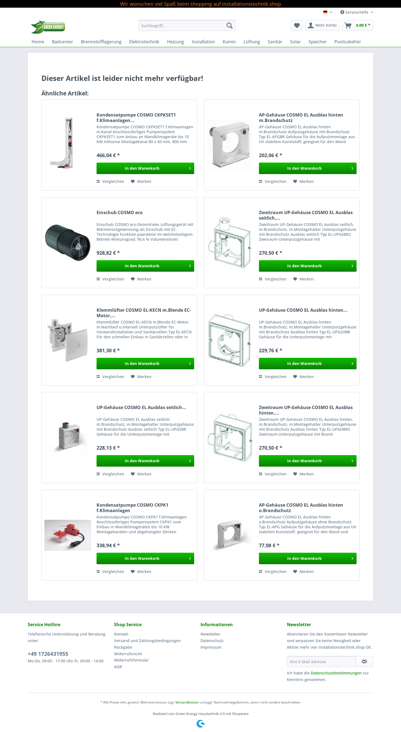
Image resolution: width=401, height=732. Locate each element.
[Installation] (203, 41)
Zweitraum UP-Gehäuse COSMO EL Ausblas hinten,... (306, 410)
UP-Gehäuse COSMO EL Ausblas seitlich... (141, 407)
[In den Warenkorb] (145, 168)
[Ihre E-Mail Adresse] (321, 661)
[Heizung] (175, 41)
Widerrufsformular (131, 660)
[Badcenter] (62, 41)
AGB (118, 666)
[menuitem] (187, 28)
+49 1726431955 (48, 653)
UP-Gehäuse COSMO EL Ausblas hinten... (303, 310)
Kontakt (121, 634)
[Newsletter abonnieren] (364, 661)
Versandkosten (187, 702)
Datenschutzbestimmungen (336, 673)
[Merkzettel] (297, 25)
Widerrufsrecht (128, 653)
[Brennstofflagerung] (101, 41)
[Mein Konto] (322, 25)
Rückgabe (123, 647)
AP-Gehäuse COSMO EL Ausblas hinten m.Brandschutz (301, 117)
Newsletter (210, 634)
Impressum (210, 647)
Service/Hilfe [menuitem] (354, 12)
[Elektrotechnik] (144, 41)
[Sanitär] (275, 41)
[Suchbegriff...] (187, 25)
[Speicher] (318, 41)
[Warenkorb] (357, 25)
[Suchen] (229, 25)
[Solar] (295, 41)
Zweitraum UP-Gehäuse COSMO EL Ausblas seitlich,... (306, 215)
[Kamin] (229, 41)
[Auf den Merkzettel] (141, 181)
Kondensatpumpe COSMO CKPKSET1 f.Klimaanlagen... (136, 117)
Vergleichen (110, 181)
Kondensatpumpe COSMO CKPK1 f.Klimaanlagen (132, 507)
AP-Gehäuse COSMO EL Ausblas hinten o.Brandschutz (301, 507)
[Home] (38, 41)
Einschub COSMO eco (120, 212)
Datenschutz (212, 640)
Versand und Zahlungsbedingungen (147, 640)
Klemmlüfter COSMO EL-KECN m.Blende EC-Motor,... (144, 312)
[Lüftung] (252, 41)
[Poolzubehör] (348, 41)
